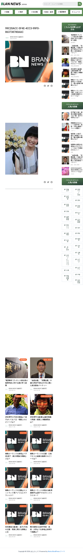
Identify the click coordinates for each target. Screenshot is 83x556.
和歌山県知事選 (21, 396)
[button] (44, 85)
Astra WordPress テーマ (56, 551)
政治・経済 (47, 359)
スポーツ (23, 506)
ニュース (23, 433)
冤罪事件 (23, 359)
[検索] (80, 4)
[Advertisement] (28, 106)
